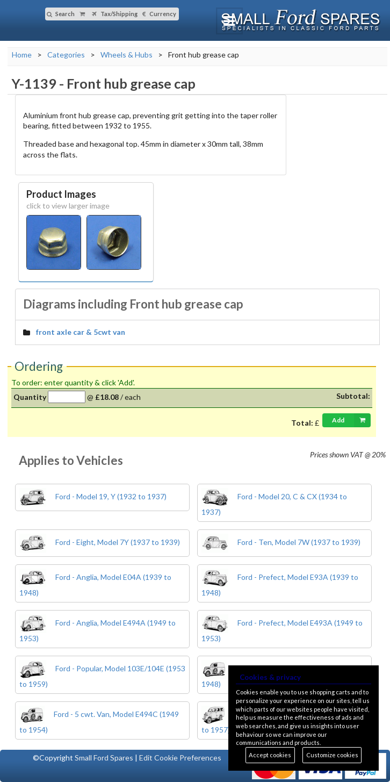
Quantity (29, 396)
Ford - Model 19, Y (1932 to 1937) (93, 496)
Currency (159, 13)
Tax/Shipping (115, 13)
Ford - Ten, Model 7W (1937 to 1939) (280, 542)
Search (61, 13)
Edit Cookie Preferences (180, 757)
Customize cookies (332, 754)
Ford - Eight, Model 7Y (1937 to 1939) (99, 542)
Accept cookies (270, 754)
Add (351, 420)
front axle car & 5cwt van (80, 331)
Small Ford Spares (104, 757)
